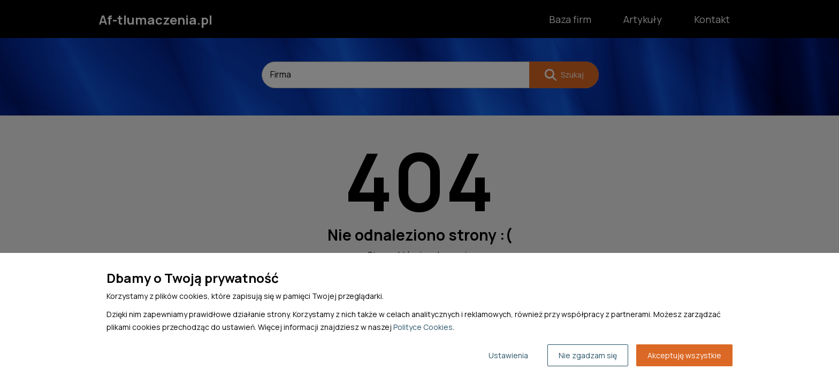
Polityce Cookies (423, 327)
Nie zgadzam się (588, 355)
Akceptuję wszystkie (684, 355)
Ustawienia (508, 355)
